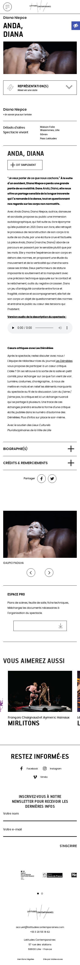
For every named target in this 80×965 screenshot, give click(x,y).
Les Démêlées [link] (64, 361)
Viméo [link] (40, 777)
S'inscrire (68, 846)
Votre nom (11, 813)
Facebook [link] (28, 769)
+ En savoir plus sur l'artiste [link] (17, 115)
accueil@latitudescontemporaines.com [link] (40, 927)
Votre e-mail (12, 829)
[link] (75, 25)
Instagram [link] (52, 769)
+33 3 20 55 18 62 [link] (40, 932)
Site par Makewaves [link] (53, 959)
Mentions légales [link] (25, 959)
